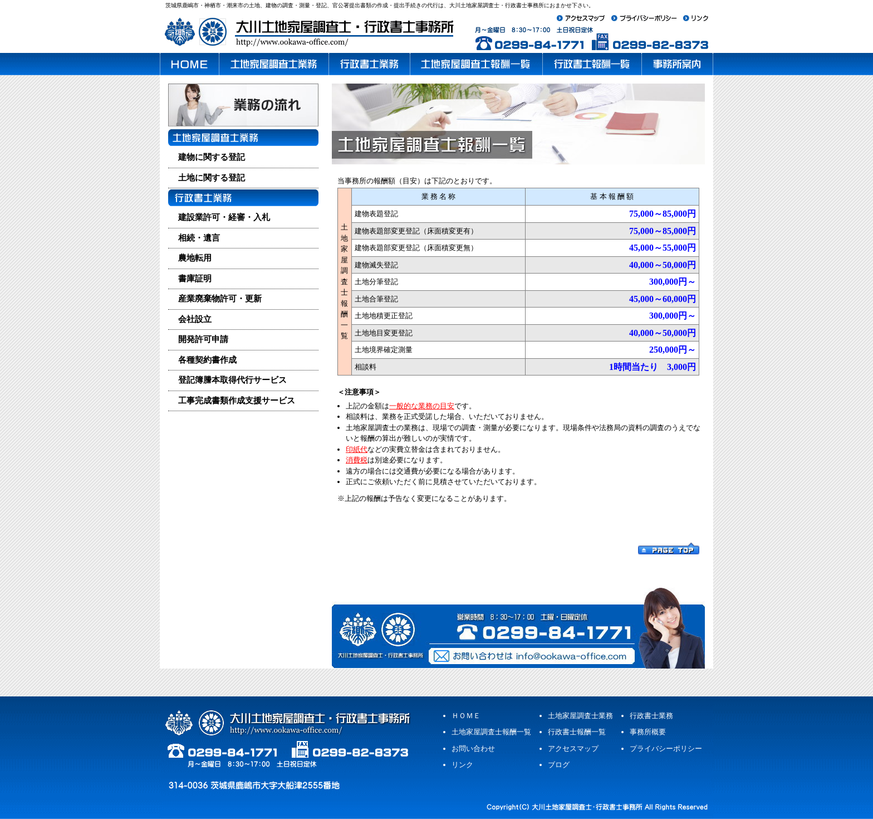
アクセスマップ (573, 748)
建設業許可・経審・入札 (224, 217)
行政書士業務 (651, 715)
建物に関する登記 (211, 157)
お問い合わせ (473, 748)
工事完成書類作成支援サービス (236, 400)
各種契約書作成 (207, 359)
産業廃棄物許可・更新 (220, 298)
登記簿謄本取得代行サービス (232, 380)
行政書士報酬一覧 (577, 732)
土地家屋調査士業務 (580, 715)
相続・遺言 (199, 237)
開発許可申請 (203, 339)
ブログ (559, 764)
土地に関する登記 (211, 177)
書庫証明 (195, 278)
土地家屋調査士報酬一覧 (491, 732)
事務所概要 (648, 732)
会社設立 (195, 319)
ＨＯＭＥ (466, 715)
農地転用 (195, 258)
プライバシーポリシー (666, 748)
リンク (462, 764)
